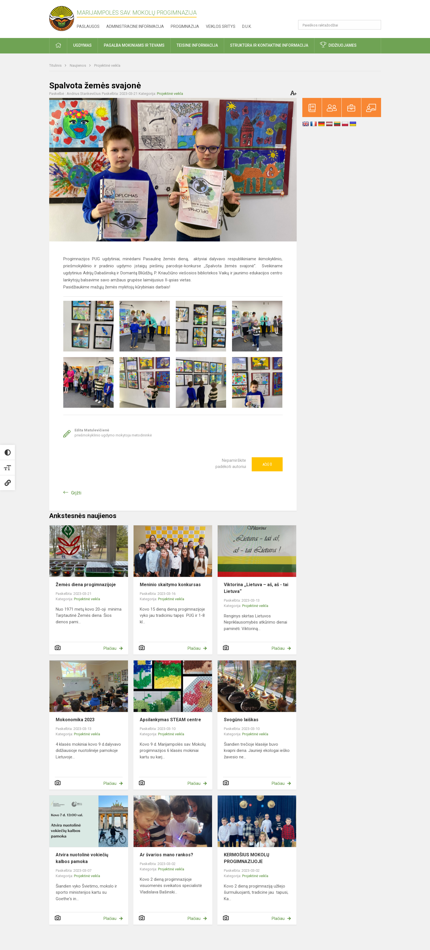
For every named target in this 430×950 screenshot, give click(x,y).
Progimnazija (185, 26)
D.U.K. (247, 26)
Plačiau (109, 648)
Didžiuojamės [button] (342, 45)
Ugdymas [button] (82, 45)
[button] (342, 11)
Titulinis (55, 65)
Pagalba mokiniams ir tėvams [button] (134, 45)
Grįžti (76, 493)
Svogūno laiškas (241, 719)
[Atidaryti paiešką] (375, 25)
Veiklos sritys (220, 26)
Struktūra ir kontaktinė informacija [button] (269, 45)
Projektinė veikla (107, 65)
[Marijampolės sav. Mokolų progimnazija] (63, 18)
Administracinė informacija (135, 26)
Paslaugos (88, 26)
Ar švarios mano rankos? (166, 854)
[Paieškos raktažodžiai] (339, 25)
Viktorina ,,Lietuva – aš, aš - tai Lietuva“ (256, 588)
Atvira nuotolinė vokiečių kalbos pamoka (82, 858)
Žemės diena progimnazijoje (86, 584)
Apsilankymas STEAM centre (170, 719)
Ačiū (267, 464)
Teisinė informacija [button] (197, 45)
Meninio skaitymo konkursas (170, 584)
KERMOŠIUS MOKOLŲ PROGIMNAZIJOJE (246, 858)
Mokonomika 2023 (75, 719)
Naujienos (78, 65)
